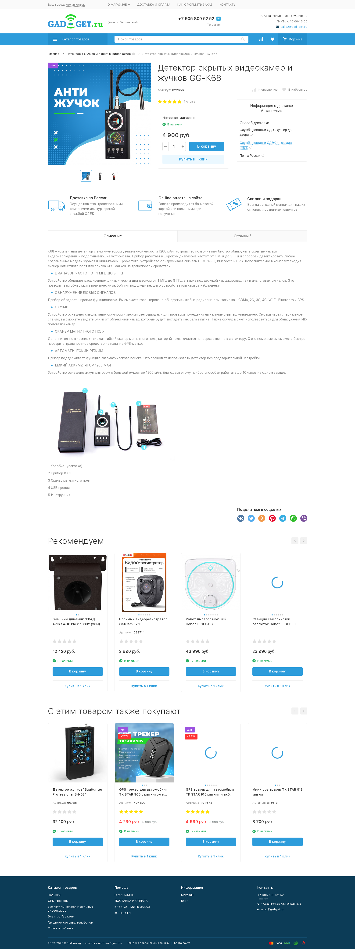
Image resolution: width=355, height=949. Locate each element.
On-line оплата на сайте (180, 198)
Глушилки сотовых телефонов (70, 922)
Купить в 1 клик (193, 159)
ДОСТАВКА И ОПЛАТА (153, 4)
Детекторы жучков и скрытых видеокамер (98, 54)
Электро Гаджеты (61, 916)
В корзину (206, 146)
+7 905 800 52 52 (196, 18)
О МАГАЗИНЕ (124, 895)
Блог (184, 901)
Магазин (187, 895)
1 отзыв (189, 101)
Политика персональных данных (148, 943)
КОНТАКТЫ (228, 4)
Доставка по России (89, 198)
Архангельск (75, 4)
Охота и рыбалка (60, 928)
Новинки (54, 895)
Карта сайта (182, 943)
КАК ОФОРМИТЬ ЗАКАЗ (195, 4)
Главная (53, 54)
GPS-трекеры (58, 901)
